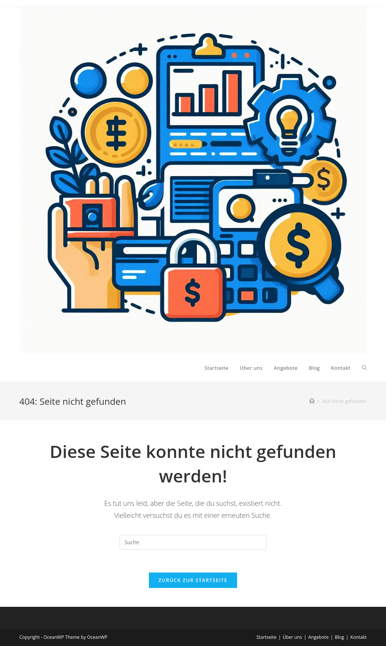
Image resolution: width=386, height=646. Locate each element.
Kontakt (358, 637)
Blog (339, 637)
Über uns (292, 637)
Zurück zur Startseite (193, 580)
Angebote (318, 637)
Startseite (266, 637)
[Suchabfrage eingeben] (193, 542)
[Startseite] (311, 401)
